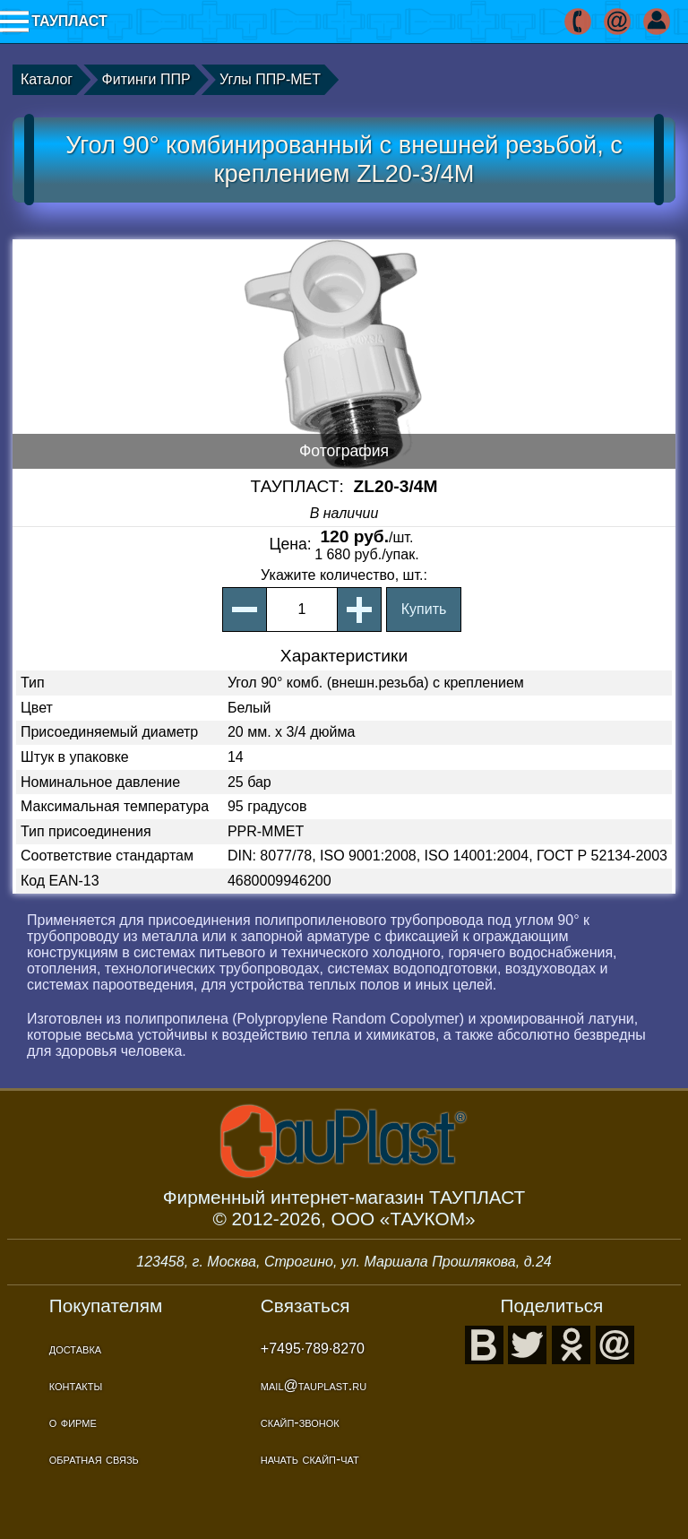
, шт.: (344, 575)
